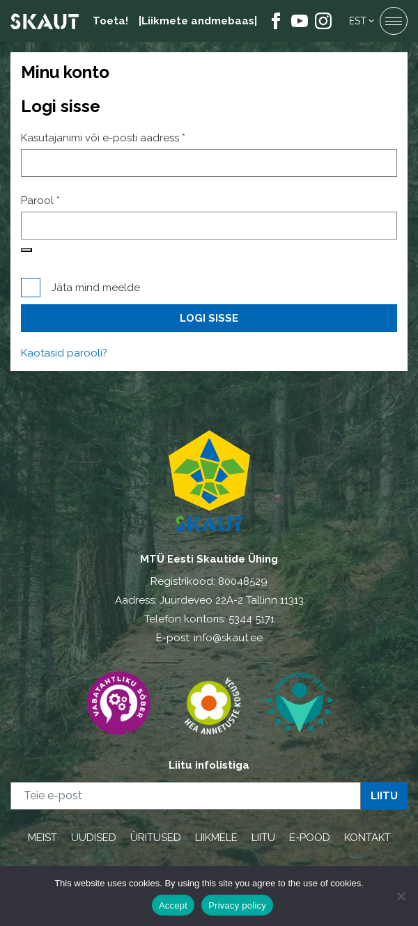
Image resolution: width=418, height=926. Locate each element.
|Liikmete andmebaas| (198, 21)
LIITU (263, 837)
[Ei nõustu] (401, 896)
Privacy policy (237, 905)
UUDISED (93, 837)
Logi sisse (209, 318)
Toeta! (110, 21)
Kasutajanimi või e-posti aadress (121, 137)
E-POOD (309, 837)
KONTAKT (367, 837)
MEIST (42, 837)
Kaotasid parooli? (64, 353)
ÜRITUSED (155, 837)
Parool (59, 200)
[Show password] (26, 250)
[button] (362, 21)
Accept (173, 905)
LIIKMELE (216, 837)
